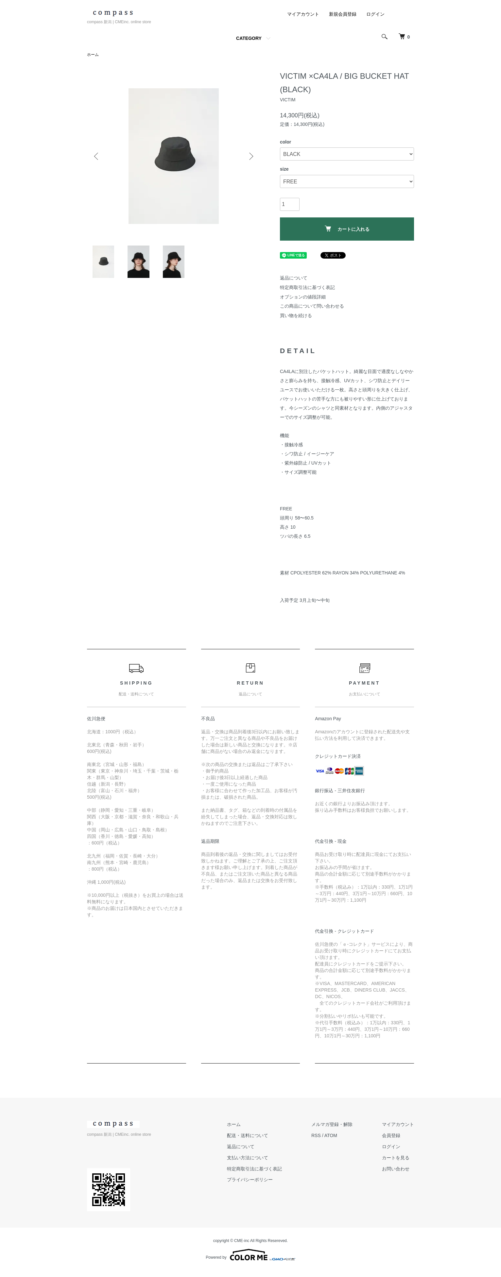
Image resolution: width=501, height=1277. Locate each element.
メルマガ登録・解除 (332, 1124)
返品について (293, 278)
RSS (316, 1135)
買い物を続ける (296, 315)
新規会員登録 (342, 14)
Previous (97, 156)
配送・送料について (247, 1135)
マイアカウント (303, 14)
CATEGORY (249, 38)
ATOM (330, 1135)
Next (250, 156)
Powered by (250, 1255)
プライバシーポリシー (250, 1179)
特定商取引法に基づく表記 (307, 287)
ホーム (93, 54)
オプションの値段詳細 (303, 296)
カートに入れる (347, 229)
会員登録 (391, 1135)
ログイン (375, 14)
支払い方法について (247, 1157)
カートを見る (395, 1157)
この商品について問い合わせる (312, 306)
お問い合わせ (395, 1168)
